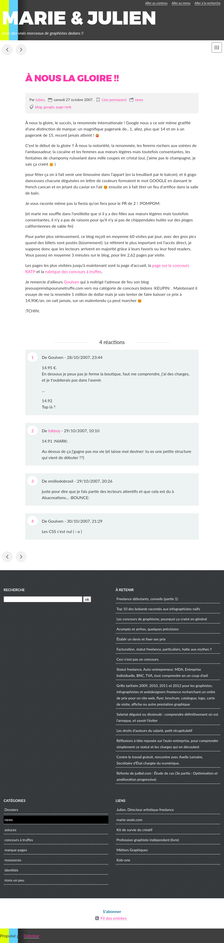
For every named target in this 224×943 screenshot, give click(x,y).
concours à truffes (19, 840)
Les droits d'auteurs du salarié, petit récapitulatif (155, 730)
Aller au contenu (156, 3)
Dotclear (31, 935)
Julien (39, 99)
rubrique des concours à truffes (73, 271)
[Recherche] (43, 599)
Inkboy (54, 430)
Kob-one (123, 860)
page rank (63, 107)
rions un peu (14, 880)
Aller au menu (181, 3)
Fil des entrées (113, 918)
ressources (13, 860)
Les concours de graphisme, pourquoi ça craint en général (162, 619)
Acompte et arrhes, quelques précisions (21, 49)
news (139, 99)
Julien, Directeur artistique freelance (145, 809)
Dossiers (11, 809)
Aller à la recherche (207, 3)
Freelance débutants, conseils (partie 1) (147, 599)
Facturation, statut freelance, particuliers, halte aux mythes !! (164, 649)
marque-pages (16, 850)
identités (11, 870)
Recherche (14, 590)
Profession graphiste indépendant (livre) (148, 840)
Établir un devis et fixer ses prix (141, 639)
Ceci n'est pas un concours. (138, 659)
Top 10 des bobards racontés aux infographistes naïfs (158, 609)
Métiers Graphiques (132, 850)
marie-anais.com (129, 819)
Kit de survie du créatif (135, 830)
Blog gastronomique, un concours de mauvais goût (7, 49)
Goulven (71, 281)
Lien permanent (114, 99)
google (49, 107)
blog (38, 107)
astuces (11, 830)
